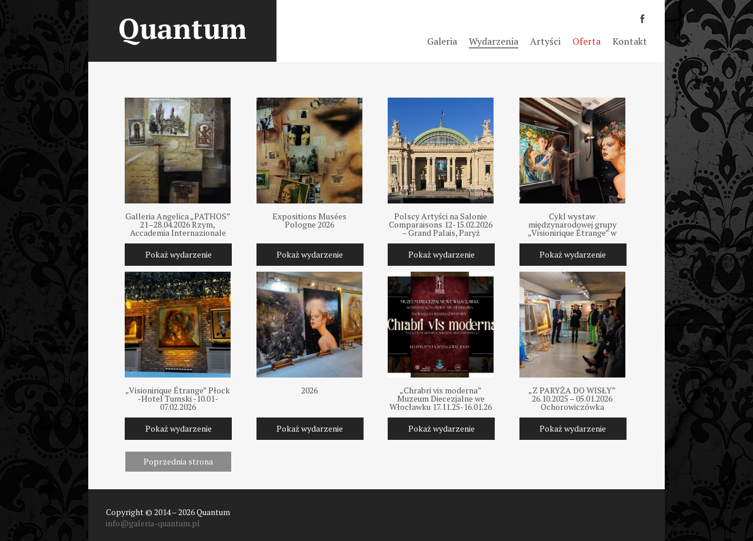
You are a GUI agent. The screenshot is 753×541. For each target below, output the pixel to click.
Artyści (545, 41)
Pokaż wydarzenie (178, 254)
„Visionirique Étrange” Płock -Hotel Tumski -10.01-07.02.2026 (177, 399)
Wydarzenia (493, 41)
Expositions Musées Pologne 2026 (309, 221)
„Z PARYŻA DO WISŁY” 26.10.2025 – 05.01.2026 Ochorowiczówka (572, 399)
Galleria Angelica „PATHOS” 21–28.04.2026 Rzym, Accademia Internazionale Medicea (178, 225)
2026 (309, 391)
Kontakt (629, 41)
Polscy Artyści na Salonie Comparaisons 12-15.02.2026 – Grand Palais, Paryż (440, 225)
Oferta (586, 41)
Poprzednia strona (178, 461)
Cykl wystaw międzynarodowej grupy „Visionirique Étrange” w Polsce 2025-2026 (572, 225)
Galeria (442, 41)
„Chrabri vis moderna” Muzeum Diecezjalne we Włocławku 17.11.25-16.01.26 (440, 399)
